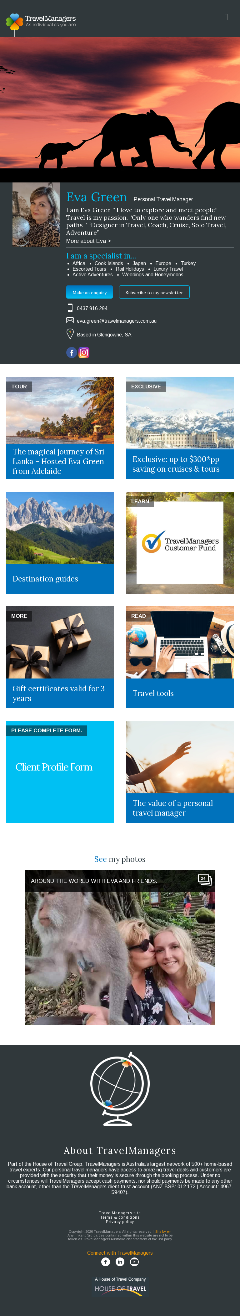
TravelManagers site (120, 1213)
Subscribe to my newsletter (154, 292)
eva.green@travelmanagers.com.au (117, 321)
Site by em (163, 1231)
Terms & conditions (120, 1217)
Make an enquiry (89, 292)
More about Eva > (88, 241)
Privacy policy (120, 1222)
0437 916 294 (92, 308)
